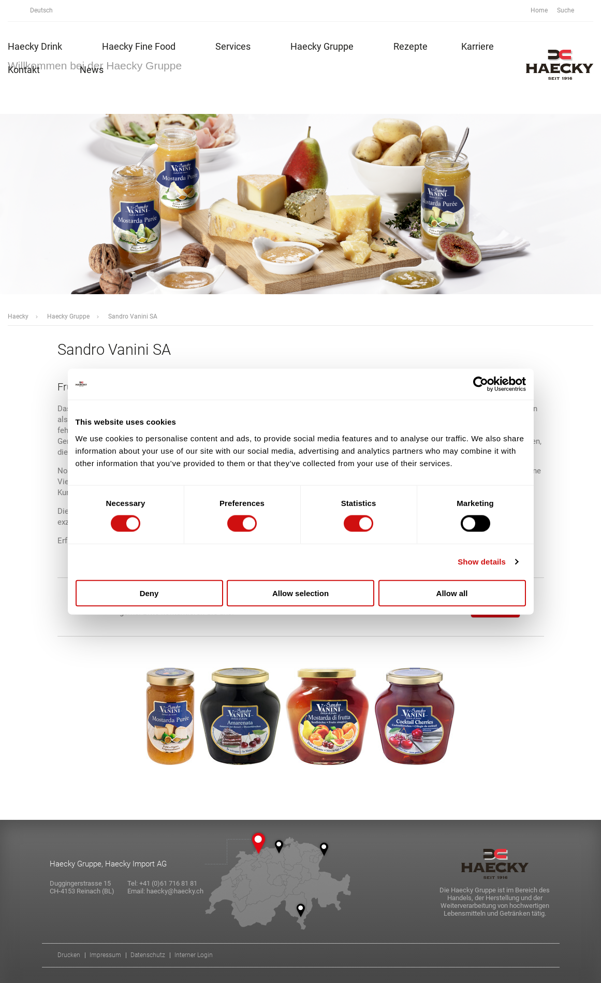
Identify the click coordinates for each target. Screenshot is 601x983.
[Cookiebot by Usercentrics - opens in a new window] (480, 384)
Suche (571, 11)
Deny (149, 592)
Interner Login (193, 955)
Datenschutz (147, 955)
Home (539, 10)
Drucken (68, 955)
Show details (482, 561)
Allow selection (300, 592)
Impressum (105, 955)
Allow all (452, 592)
